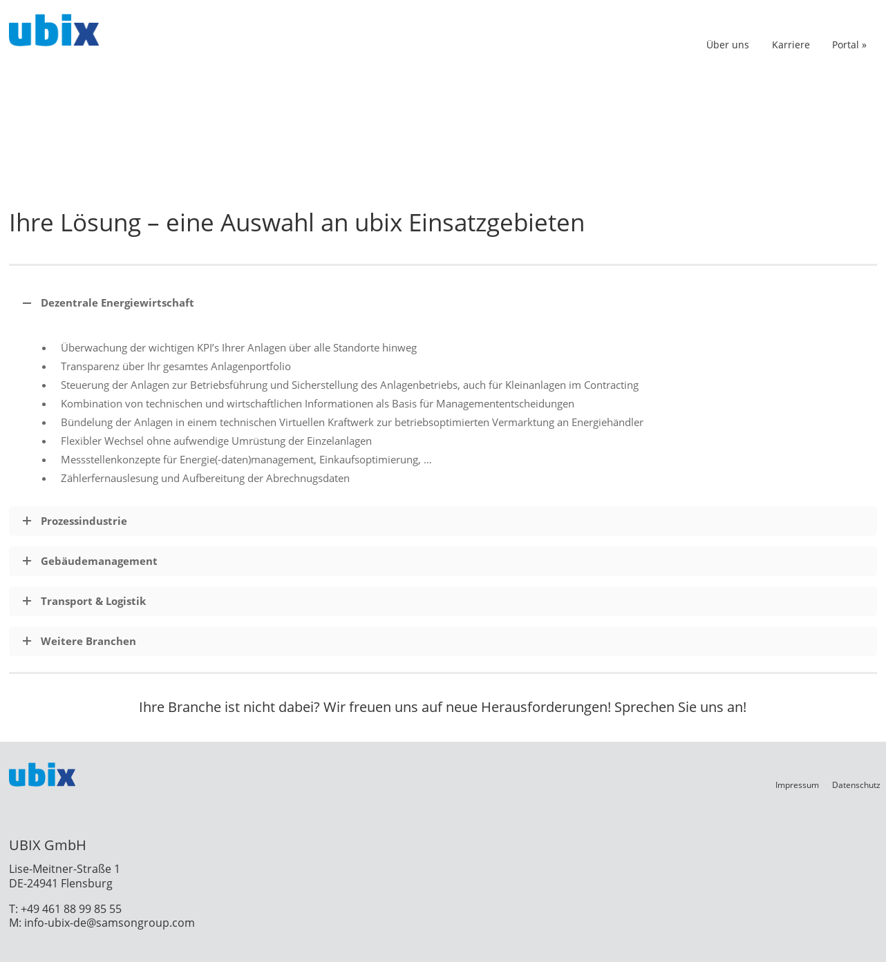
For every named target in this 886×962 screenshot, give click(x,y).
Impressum (797, 785)
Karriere (791, 44)
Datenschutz (856, 785)
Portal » (849, 44)
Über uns (727, 44)
